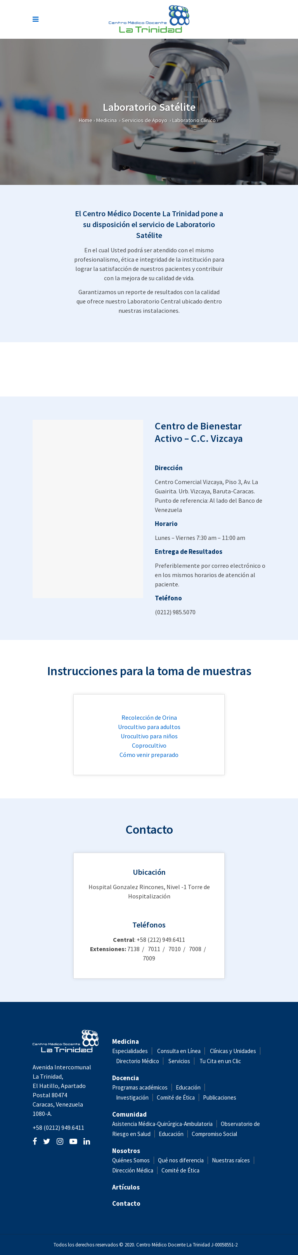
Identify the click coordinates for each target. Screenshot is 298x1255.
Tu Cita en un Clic (220, 1061)
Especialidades (130, 1051)
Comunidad (129, 1114)
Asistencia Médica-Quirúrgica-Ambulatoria (162, 1123)
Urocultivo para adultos (149, 727)
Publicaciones (219, 1097)
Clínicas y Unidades (233, 1051)
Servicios (179, 1061)
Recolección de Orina (149, 717)
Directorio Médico (137, 1061)
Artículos (126, 1187)
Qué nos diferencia (181, 1160)
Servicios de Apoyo (144, 120)
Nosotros (126, 1150)
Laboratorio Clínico (194, 120)
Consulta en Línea (179, 1051)
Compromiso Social (214, 1134)
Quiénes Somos (131, 1160)
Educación (188, 1087)
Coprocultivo (149, 745)
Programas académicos (140, 1087)
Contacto (126, 1203)
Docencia (125, 1078)
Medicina (106, 120)
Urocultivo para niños (149, 736)
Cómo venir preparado (149, 755)
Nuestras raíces (231, 1160)
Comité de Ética (176, 1097)
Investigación (132, 1097)
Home (85, 120)
